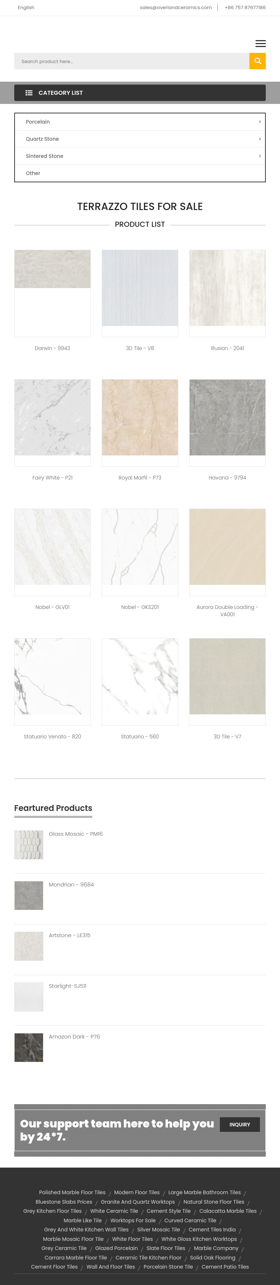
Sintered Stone (143, 156)
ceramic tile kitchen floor (149, 1257)
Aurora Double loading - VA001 (227, 610)
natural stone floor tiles (213, 1202)
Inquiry (240, 1124)
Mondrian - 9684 (71, 884)
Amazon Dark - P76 (74, 1036)
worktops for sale (133, 1220)
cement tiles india (212, 1229)
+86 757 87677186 (245, 7)
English (26, 7)
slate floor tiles (166, 1248)
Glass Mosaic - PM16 (76, 834)
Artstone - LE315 (69, 935)
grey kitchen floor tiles (52, 1211)
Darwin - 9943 (52, 348)
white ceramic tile (114, 1211)
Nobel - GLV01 (52, 607)
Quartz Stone (143, 139)
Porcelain (143, 122)
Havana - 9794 (227, 477)
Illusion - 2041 (227, 348)
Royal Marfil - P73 (139, 477)
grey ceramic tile (64, 1248)
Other (33, 173)
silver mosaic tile (158, 1229)
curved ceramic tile (190, 1220)
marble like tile (83, 1220)
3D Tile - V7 (227, 736)
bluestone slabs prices (64, 1202)
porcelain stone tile (168, 1266)
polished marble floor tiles (72, 1192)
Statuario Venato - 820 (52, 736)
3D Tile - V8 (140, 348)
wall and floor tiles (110, 1266)
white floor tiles (132, 1239)
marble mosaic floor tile (73, 1239)
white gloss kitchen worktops (199, 1239)
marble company (216, 1248)
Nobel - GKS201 (140, 607)
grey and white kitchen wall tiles (86, 1229)
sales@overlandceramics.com (176, 7)
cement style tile (169, 1211)
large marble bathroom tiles (204, 1192)
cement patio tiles (225, 1266)
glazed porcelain (116, 1248)
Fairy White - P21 (52, 477)
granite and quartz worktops (138, 1202)
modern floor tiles (137, 1192)
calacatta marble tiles (228, 1211)
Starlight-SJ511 (67, 986)
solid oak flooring (213, 1257)
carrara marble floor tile (75, 1257)
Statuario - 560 (140, 736)
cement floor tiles (54, 1266)
